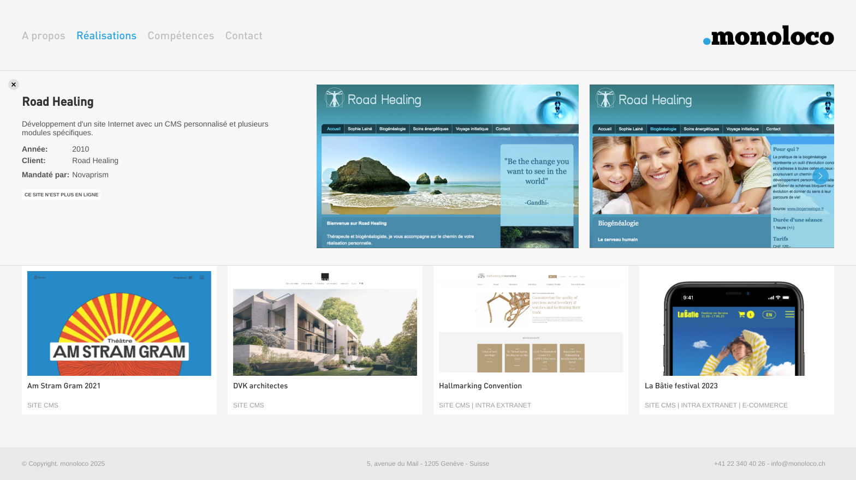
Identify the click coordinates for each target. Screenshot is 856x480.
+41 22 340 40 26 (739, 463)
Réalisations (106, 35)
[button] (820, 176)
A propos (44, 35)
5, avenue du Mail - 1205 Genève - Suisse (428, 463)
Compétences (180, 35)
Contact (244, 35)
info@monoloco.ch (798, 463)
